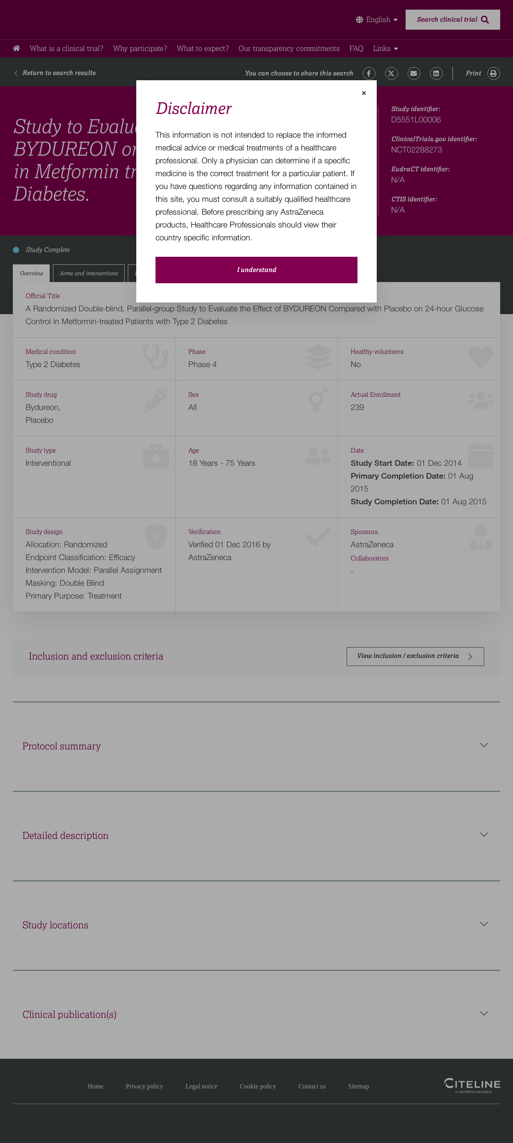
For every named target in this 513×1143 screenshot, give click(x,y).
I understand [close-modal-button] (256, 270)
